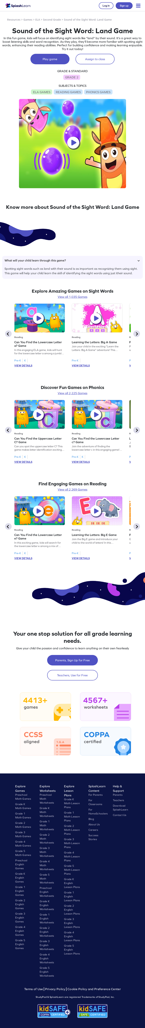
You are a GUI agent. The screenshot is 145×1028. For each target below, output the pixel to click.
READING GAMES (68, 92)
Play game (50, 59)
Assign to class (95, 59)
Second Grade (52, 19)
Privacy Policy (55, 989)
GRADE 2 (71, 77)
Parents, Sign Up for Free (72, 660)
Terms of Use (34, 989)
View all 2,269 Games (72, 489)
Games (27, 19)
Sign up (124, 5)
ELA (37, 19)
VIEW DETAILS (23, 365)
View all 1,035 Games (72, 296)
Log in (106, 5)
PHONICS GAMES (98, 92)
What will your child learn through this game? (72, 260)
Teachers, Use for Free (72, 675)
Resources (13, 19)
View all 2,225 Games (72, 393)
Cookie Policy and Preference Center (94, 989)
